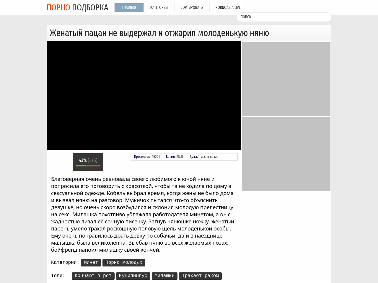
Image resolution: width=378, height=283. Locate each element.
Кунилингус (133, 276)
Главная (129, 7)
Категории (159, 7)
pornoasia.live (228, 7)
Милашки (165, 276)
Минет (91, 262)
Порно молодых (123, 262)
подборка (77, 7)
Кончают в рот (93, 276)
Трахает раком (200, 276)
